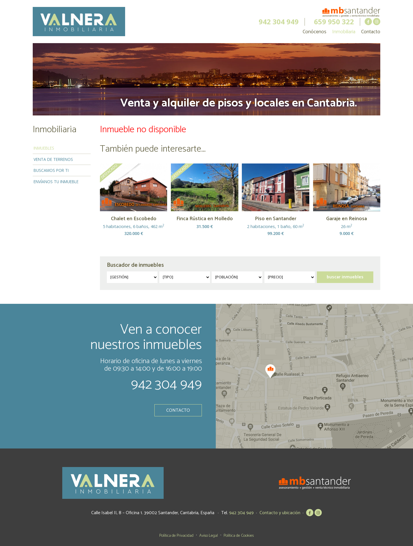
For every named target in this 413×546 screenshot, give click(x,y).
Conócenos (314, 32)
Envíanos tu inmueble (56, 181)
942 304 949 (279, 21)
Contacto (370, 32)
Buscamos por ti (51, 170)
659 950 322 (334, 21)
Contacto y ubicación (280, 513)
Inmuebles (44, 148)
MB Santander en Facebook (368, 21)
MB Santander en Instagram (376, 21)
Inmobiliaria (343, 32)
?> (132, 277)
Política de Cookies (239, 535)
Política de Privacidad (176, 535)
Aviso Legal (208, 535)
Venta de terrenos (53, 159)
